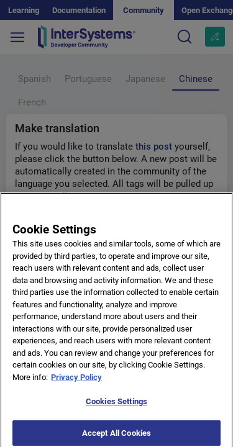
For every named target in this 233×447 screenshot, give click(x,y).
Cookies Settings (116, 405)
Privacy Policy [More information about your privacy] (76, 381)
